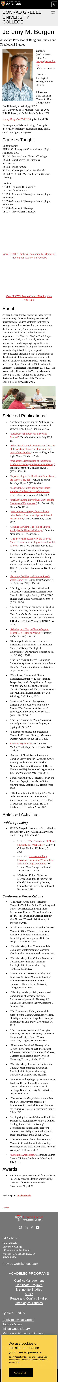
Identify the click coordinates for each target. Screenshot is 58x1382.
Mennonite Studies (29, 1289)
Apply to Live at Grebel (18, 1319)
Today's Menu (12, 1324)
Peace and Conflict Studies (29, 1298)
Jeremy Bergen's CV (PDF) (16, 119)
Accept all (20, 1372)
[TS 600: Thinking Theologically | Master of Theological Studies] (29, 237)
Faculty (5, 1207)
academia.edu (24, 1195)
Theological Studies (29, 1303)
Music (29, 1294)
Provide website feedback (20, 1264)
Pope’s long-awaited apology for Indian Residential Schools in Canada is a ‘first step (30, 491)
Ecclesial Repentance (20, 743)
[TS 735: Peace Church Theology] (29, 279)
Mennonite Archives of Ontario (23, 1333)
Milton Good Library (16, 1328)
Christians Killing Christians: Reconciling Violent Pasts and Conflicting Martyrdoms (35, 860)
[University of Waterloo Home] (11, 4)
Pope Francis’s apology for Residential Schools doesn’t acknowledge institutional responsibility (31, 515)
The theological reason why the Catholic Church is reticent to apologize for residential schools (32, 542)
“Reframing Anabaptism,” (23, 1154)
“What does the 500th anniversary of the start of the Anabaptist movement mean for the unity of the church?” (32, 449)
